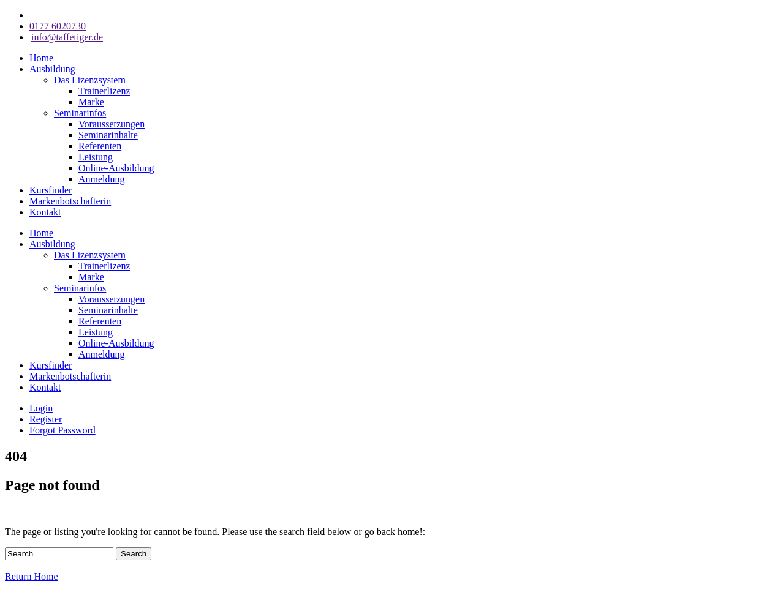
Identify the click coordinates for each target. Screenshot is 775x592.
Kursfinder (50, 190)
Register (45, 419)
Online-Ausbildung (116, 168)
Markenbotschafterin (70, 201)
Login (41, 408)
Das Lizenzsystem (90, 80)
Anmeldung (101, 179)
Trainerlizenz (104, 91)
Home (41, 58)
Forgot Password (62, 430)
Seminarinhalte (108, 135)
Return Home (31, 576)
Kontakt (45, 212)
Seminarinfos (80, 113)
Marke (91, 102)
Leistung (95, 157)
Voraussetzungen (111, 124)
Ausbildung (52, 69)
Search (133, 553)
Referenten (99, 146)
